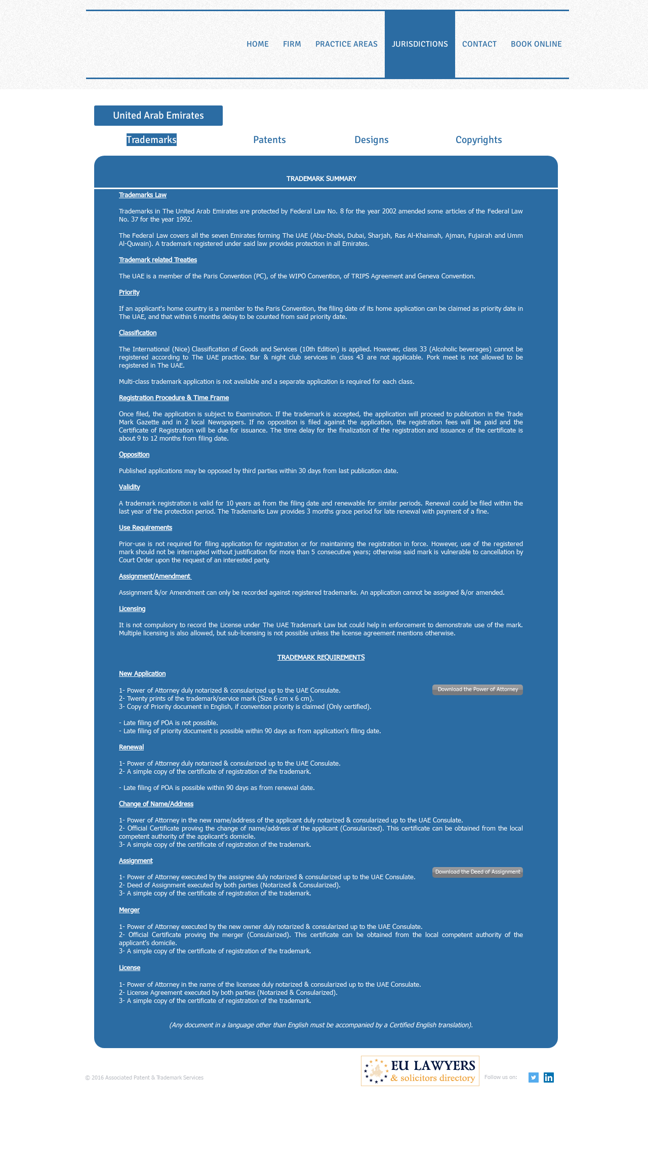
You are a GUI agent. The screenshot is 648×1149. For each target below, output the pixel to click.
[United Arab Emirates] (158, 115)
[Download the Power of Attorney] (477, 690)
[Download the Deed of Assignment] (477, 872)
